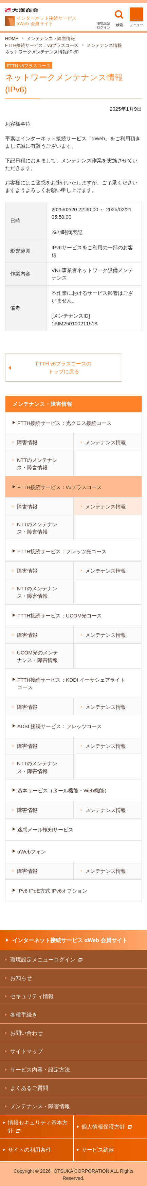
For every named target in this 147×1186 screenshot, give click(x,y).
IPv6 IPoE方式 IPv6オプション (52, 891)
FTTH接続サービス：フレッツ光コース (62, 551)
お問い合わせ (26, 1033)
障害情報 (27, 442)
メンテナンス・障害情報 (50, 38)
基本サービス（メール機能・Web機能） (63, 790)
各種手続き (23, 1015)
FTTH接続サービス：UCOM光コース (59, 615)
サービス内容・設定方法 (40, 1070)
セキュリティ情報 (32, 996)
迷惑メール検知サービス (45, 829)
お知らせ (21, 978)
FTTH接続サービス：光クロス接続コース (64, 423)
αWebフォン (31, 852)
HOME (11, 38)
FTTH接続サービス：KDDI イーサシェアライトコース (71, 683)
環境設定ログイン (103, 25)
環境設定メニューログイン (46, 960)
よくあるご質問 (29, 1088)
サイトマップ (26, 1051)
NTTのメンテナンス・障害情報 (37, 464)
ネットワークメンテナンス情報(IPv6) (42, 51)
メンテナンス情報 (104, 45)
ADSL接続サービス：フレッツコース (59, 726)
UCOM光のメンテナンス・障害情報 (37, 656)
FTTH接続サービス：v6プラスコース (41, 45)
